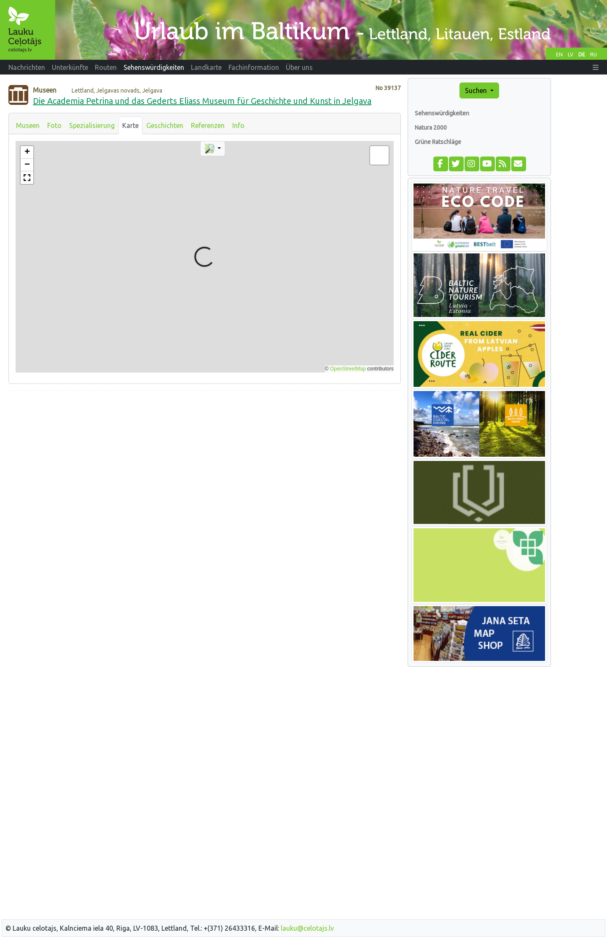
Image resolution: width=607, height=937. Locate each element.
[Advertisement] (204, 457)
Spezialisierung (92, 125)
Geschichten (164, 125)
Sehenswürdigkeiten (442, 113)
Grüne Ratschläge (438, 141)
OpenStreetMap (348, 369)
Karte (130, 125)
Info (238, 125)
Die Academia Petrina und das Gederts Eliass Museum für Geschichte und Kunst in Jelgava (202, 101)
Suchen (477, 90)
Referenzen (208, 125)
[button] (595, 67)
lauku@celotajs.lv (307, 928)
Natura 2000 (431, 127)
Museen (28, 125)
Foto (54, 125)
